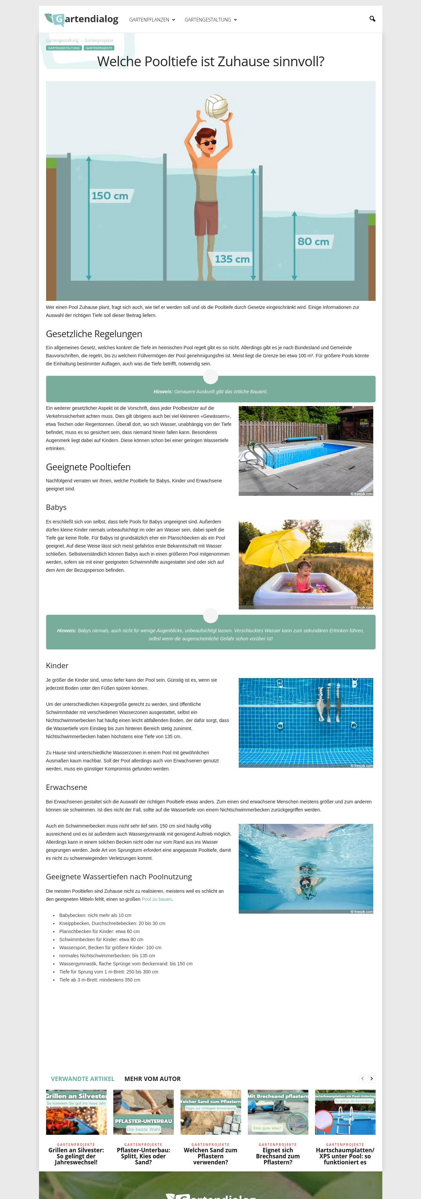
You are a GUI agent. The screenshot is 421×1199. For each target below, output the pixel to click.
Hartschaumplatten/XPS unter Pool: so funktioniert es (345, 1156)
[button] (372, 19)
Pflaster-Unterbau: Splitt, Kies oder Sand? (143, 1156)
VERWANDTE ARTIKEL (83, 1079)
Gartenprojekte (99, 48)
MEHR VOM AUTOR (152, 1079)
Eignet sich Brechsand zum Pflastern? (278, 1156)
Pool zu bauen (157, 899)
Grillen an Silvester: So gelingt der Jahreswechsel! (76, 1156)
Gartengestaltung (211, 19)
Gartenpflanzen (152, 19)
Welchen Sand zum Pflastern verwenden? (210, 1156)
